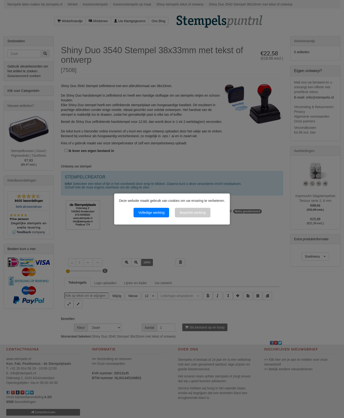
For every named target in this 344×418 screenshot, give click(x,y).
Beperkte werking (192, 212)
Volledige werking (151, 212)
